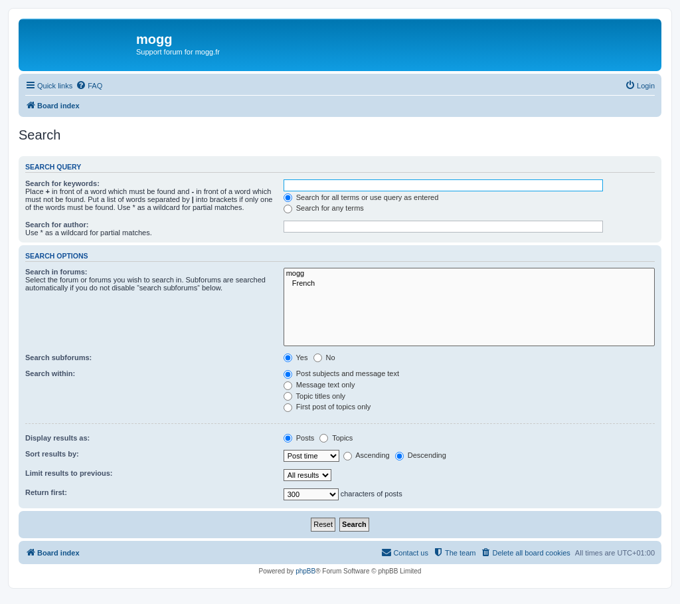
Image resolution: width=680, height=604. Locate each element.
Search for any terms (324, 208)
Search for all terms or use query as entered (361, 197)
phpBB (305, 571)
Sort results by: (52, 454)
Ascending (366, 455)
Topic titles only (314, 396)
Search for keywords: (62, 183)
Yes (296, 357)
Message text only (319, 385)
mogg (469, 273)
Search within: (50, 373)
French (469, 283)
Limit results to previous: (68, 473)
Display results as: (57, 438)
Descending (420, 455)
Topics (336, 438)
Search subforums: (58, 357)
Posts (299, 438)
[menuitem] (89, 86)
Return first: (46, 492)
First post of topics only (327, 407)
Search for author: (56, 225)
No (324, 357)
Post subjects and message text (341, 373)
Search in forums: (56, 272)
